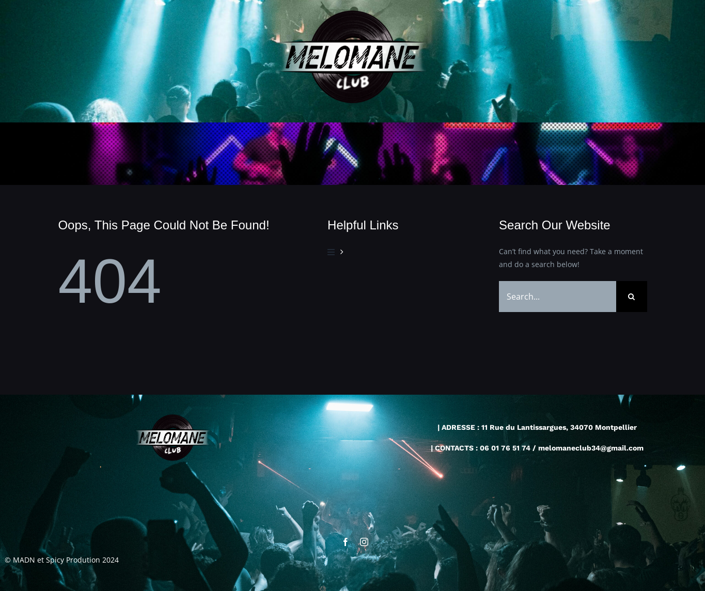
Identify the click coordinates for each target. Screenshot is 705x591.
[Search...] (557, 296)
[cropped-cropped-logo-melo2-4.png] (352, 14)
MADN (24, 560)
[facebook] (345, 542)
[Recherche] (631, 296)
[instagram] (364, 542)
